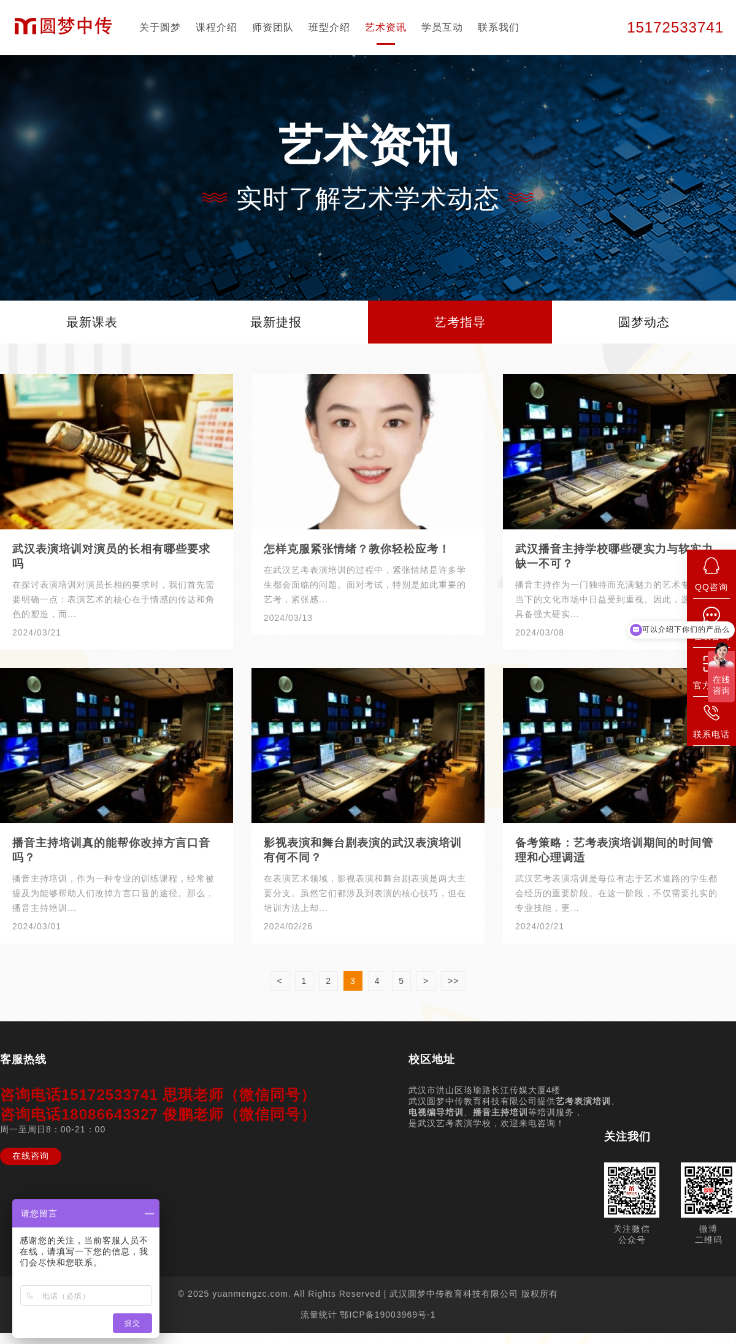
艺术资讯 (386, 27)
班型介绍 (329, 27)
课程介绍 (216, 27)
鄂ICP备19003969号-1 (387, 1314)
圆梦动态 (644, 322)
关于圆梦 (160, 27)
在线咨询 (30, 1156)
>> (453, 981)
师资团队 (273, 27)
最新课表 (92, 322)
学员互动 (442, 27)
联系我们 (498, 27)
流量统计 (319, 1314)
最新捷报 (276, 322)
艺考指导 (460, 322)
